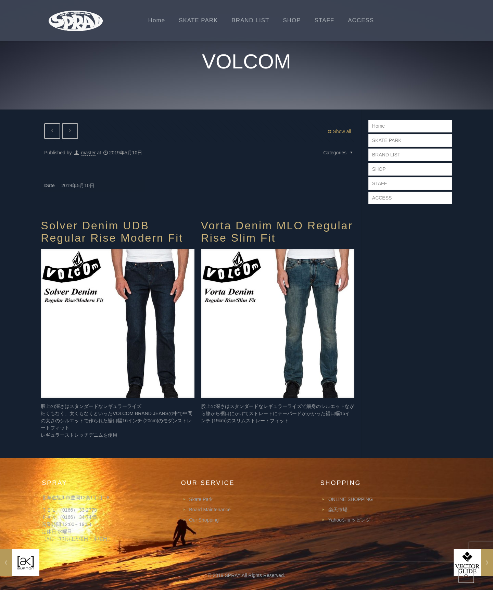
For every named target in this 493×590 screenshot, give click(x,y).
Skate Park (200, 499)
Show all (338, 131)
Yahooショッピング (349, 520)
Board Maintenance (209, 509)
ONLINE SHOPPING (350, 499)
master (88, 153)
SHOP (379, 169)
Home (378, 126)
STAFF (379, 183)
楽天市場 (337, 509)
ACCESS (382, 198)
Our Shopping (203, 520)
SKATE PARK (387, 140)
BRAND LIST (386, 154)
